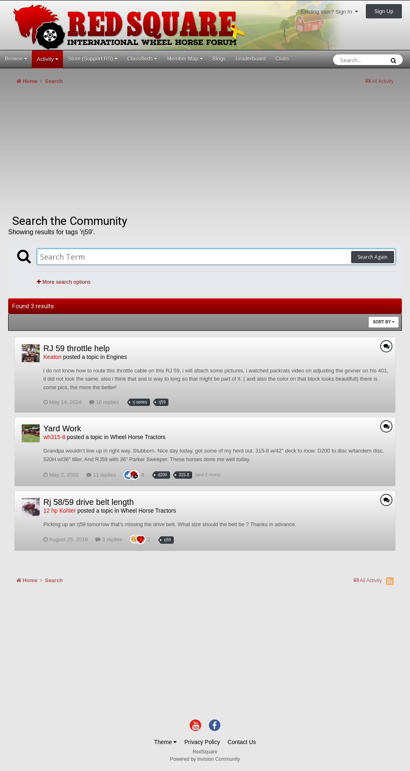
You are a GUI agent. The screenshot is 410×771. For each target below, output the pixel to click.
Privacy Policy (202, 742)
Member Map (184, 59)
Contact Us (242, 742)
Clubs (282, 59)
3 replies (108, 539)
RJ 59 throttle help (76, 348)
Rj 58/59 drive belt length (88, 502)
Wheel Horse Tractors (137, 437)
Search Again (373, 256)
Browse (16, 59)
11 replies (101, 475)
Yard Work (62, 428)
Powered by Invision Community (205, 759)
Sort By (383, 322)
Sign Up (383, 11)
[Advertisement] (103, 153)
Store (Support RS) (92, 59)
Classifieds (142, 59)
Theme (165, 742)
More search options (63, 282)
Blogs (219, 59)
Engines (116, 357)
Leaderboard (250, 59)
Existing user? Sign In (329, 12)
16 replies (104, 402)
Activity (47, 59)
